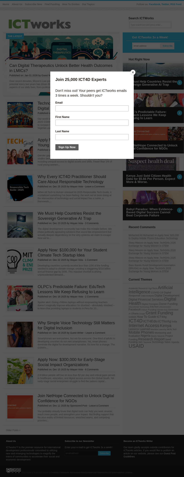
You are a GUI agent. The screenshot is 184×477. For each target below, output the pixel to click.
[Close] (132, 72)
